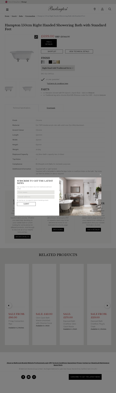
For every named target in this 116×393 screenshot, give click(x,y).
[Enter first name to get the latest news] (35, 192)
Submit (26, 204)
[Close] (100, 174)
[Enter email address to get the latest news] (35, 197)
